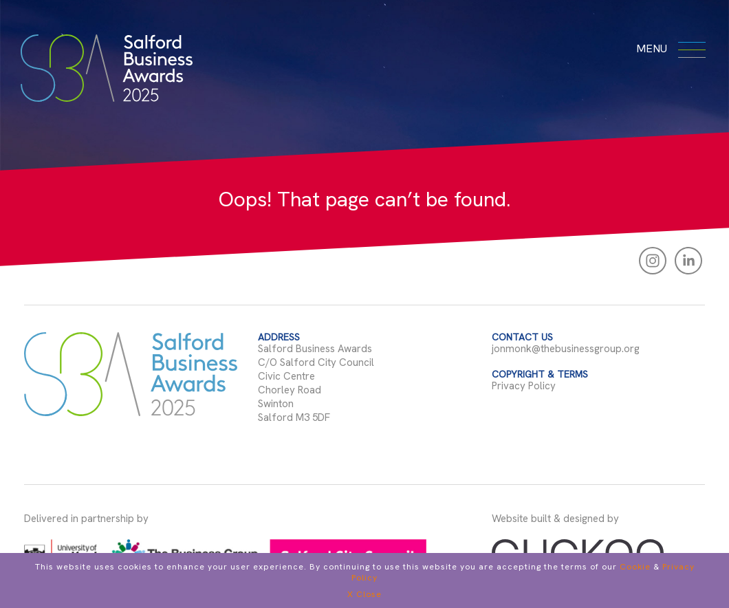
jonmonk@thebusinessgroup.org (566, 349)
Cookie (635, 566)
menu (668, 48)
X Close (364, 594)
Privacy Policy (524, 386)
